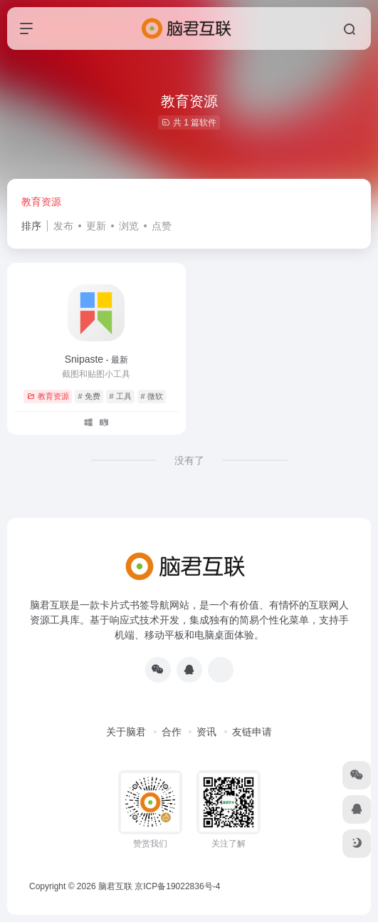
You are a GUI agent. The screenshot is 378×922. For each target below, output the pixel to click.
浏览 (129, 226)
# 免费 (89, 396)
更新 (96, 226)
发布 (63, 226)
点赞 (162, 226)
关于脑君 (126, 731)
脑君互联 (115, 886)
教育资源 (41, 201)
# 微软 (152, 396)
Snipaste (96, 359)
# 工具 (121, 396)
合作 (172, 731)
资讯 (206, 731)
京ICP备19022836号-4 (177, 886)
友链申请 (252, 731)
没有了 (189, 460)
